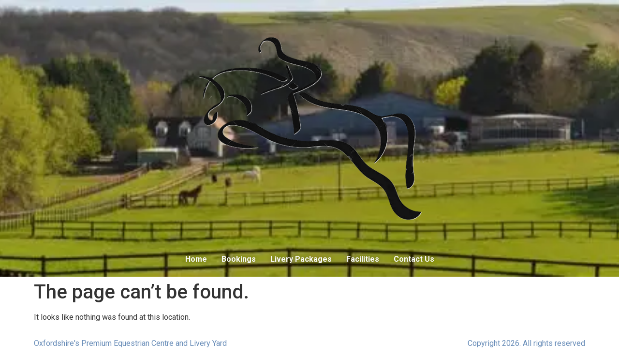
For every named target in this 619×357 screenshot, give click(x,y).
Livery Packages (301, 259)
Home (196, 259)
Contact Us (414, 259)
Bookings (238, 259)
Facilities (362, 259)
